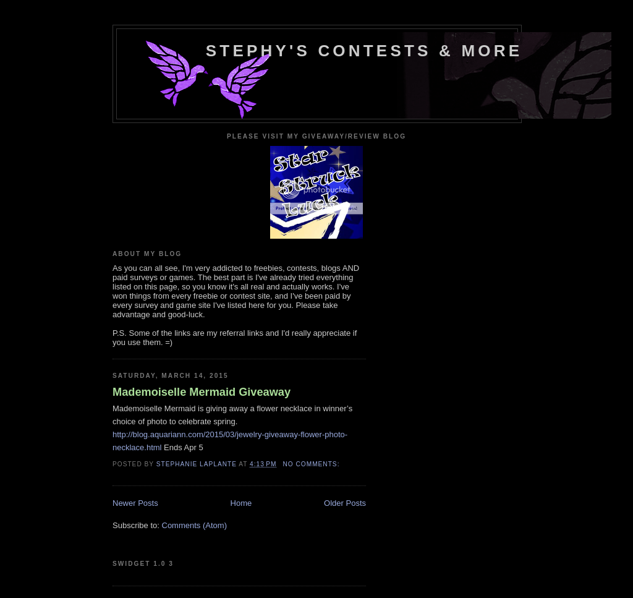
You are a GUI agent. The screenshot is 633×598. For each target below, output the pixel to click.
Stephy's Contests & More (364, 50)
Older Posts (345, 503)
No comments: (312, 464)
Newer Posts (135, 503)
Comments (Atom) (194, 525)
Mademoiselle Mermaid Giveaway (202, 392)
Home (241, 503)
